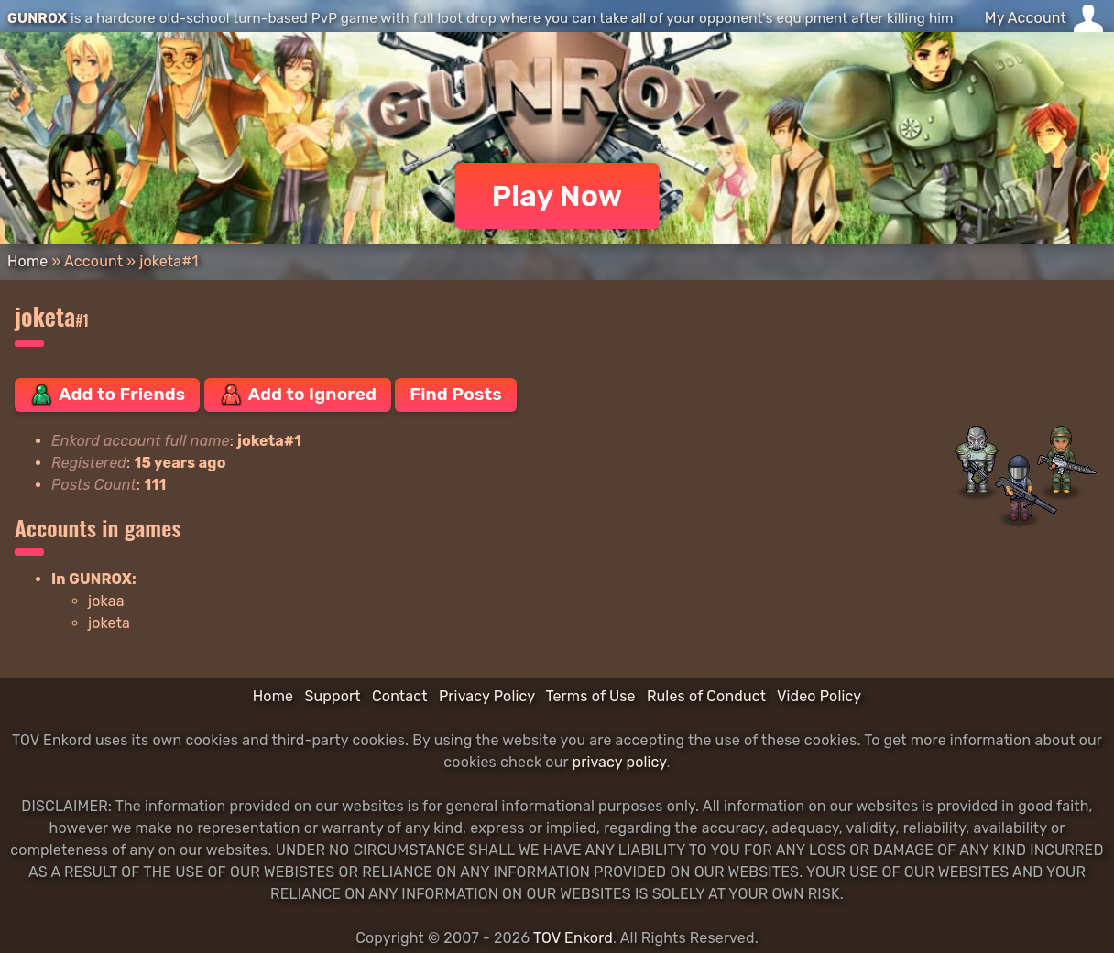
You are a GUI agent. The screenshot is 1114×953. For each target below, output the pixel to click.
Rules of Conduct (706, 696)
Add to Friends (107, 394)
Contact (400, 696)
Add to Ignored (298, 394)
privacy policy (619, 762)
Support (332, 696)
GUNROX (37, 18)
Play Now (557, 196)
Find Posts (455, 394)
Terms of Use (591, 696)
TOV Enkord (573, 938)
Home (27, 261)
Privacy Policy (487, 696)
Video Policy (819, 696)
